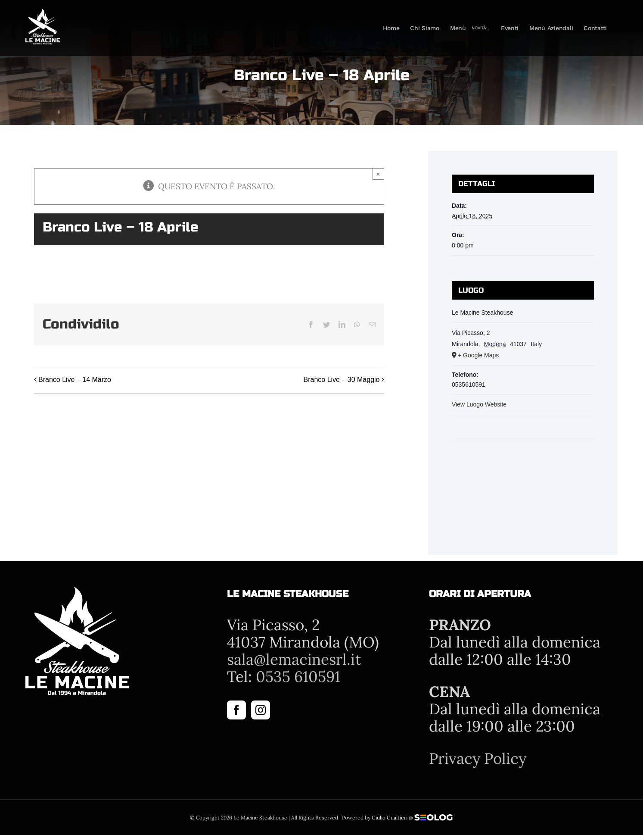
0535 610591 (298, 676)
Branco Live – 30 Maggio (342, 379)
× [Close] (378, 174)
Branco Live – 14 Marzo (74, 379)
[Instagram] (260, 710)
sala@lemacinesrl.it (294, 659)
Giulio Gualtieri (389, 817)
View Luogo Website (479, 404)
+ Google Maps (478, 355)
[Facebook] (236, 710)
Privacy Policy (477, 758)
